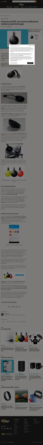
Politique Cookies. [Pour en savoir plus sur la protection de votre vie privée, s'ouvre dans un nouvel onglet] (21, 55)
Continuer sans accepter (31, 45)
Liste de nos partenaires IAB (13, 60)
